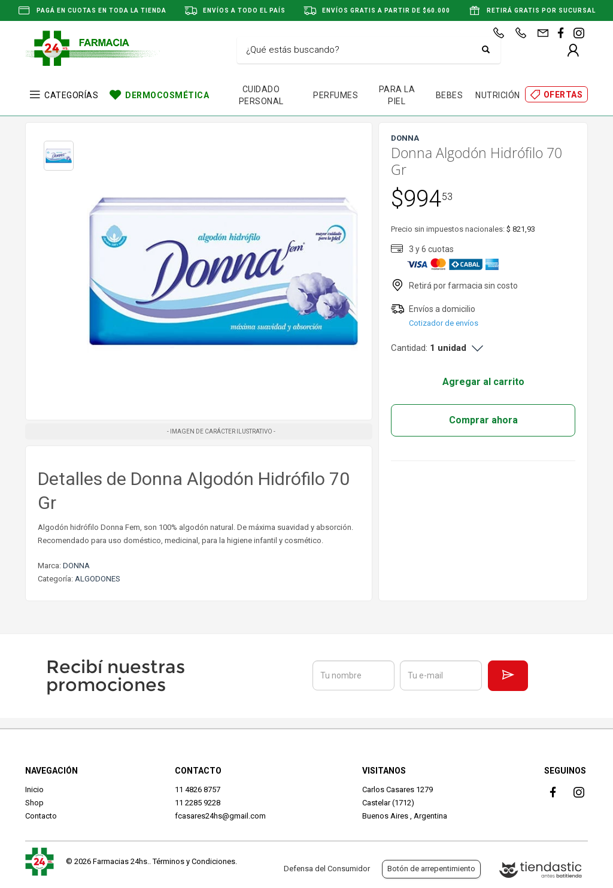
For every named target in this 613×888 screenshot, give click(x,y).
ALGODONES (97, 578)
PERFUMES (335, 95)
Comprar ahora (483, 420)
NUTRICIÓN (497, 95)
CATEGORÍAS (71, 95)
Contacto (41, 815)
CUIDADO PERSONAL (261, 95)
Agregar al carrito (483, 381)
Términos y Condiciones (194, 861)
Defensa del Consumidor (327, 868)
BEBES (449, 95)
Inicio (34, 789)
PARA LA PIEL (397, 95)
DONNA (76, 565)
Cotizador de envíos (443, 323)
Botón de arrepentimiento (431, 868)
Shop (34, 802)
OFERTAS (563, 94)
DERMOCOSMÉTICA (167, 95)
